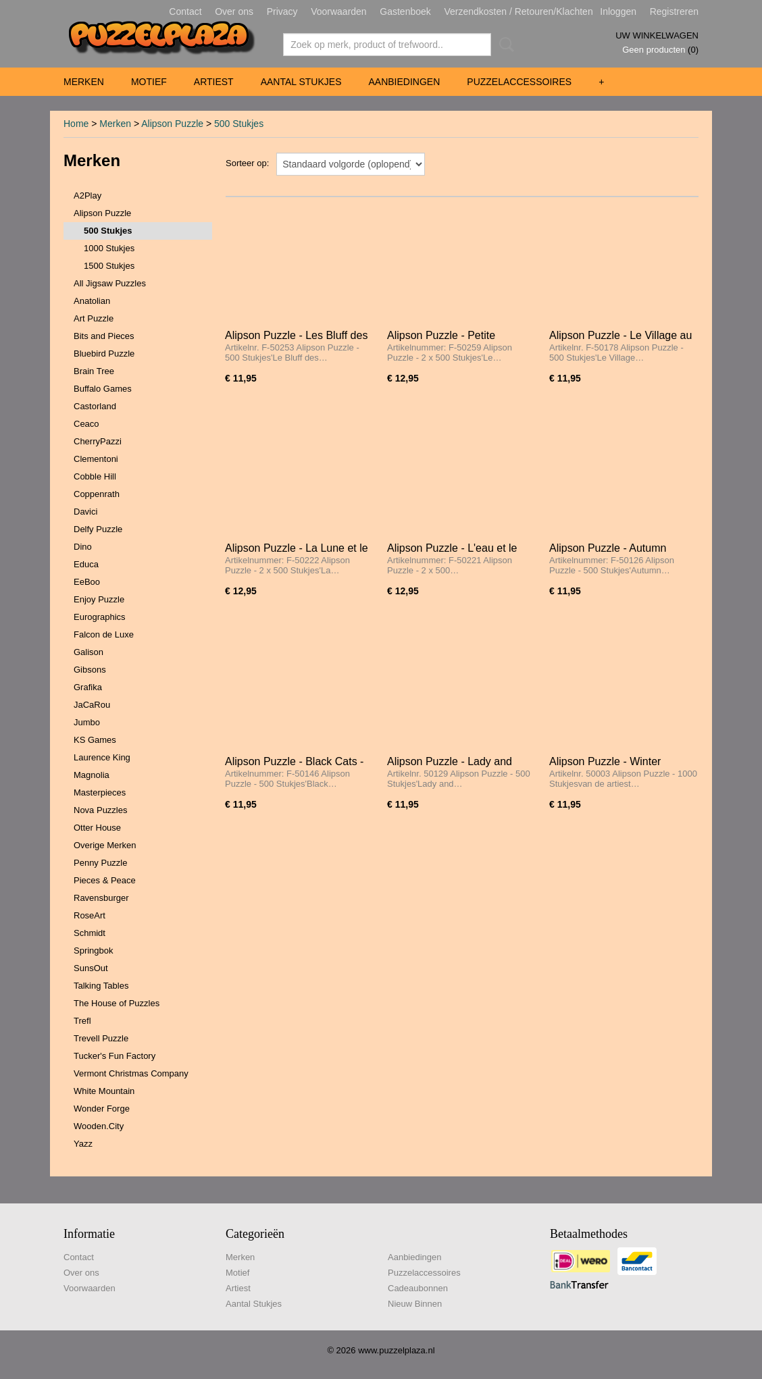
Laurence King (102, 757)
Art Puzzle (93, 318)
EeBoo (87, 582)
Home (75, 123)
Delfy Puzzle (98, 529)
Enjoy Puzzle (99, 599)
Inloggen (618, 11)
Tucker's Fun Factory (114, 1056)
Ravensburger (101, 898)
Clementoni (96, 459)
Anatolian (92, 301)
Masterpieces (100, 792)
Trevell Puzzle (101, 1038)
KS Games (95, 740)
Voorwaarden (339, 11)
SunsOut (91, 968)
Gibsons (90, 670)
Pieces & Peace (105, 880)
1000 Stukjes (109, 248)
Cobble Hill (95, 476)
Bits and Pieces (104, 336)
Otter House (97, 828)
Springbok (93, 950)
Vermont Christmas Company (131, 1073)
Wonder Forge (102, 1108)
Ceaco (86, 424)
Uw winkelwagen (656, 35)
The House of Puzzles (116, 1003)
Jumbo (87, 722)
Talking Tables (101, 986)
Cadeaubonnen (418, 1288)
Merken (83, 81)
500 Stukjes (238, 123)
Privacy (282, 11)
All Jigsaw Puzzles (110, 283)
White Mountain (104, 1091)
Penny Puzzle (101, 863)
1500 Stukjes (109, 266)
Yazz (83, 1144)
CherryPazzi (98, 441)
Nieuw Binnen (415, 1304)
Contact (185, 11)
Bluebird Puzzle (104, 353)
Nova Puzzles (100, 810)
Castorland (95, 406)
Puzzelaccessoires (519, 81)
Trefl (82, 1021)
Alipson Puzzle (172, 123)
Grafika (88, 687)
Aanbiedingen (404, 81)
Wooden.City (99, 1126)
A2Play (87, 195)
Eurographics (100, 617)
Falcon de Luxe (104, 634)
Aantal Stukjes (301, 81)
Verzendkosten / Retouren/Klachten (518, 11)
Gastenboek (405, 11)
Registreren (674, 11)
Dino (83, 547)
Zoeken (504, 44)
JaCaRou (92, 705)
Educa (86, 564)
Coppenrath (97, 494)
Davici (85, 511)
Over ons (234, 11)
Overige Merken (105, 845)
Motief (149, 81)
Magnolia (91, 775)
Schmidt (89, 933)
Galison (88, 652)
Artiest (214, 81)
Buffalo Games (103, 389)
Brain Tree (94, 371)
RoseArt (89, 915)
